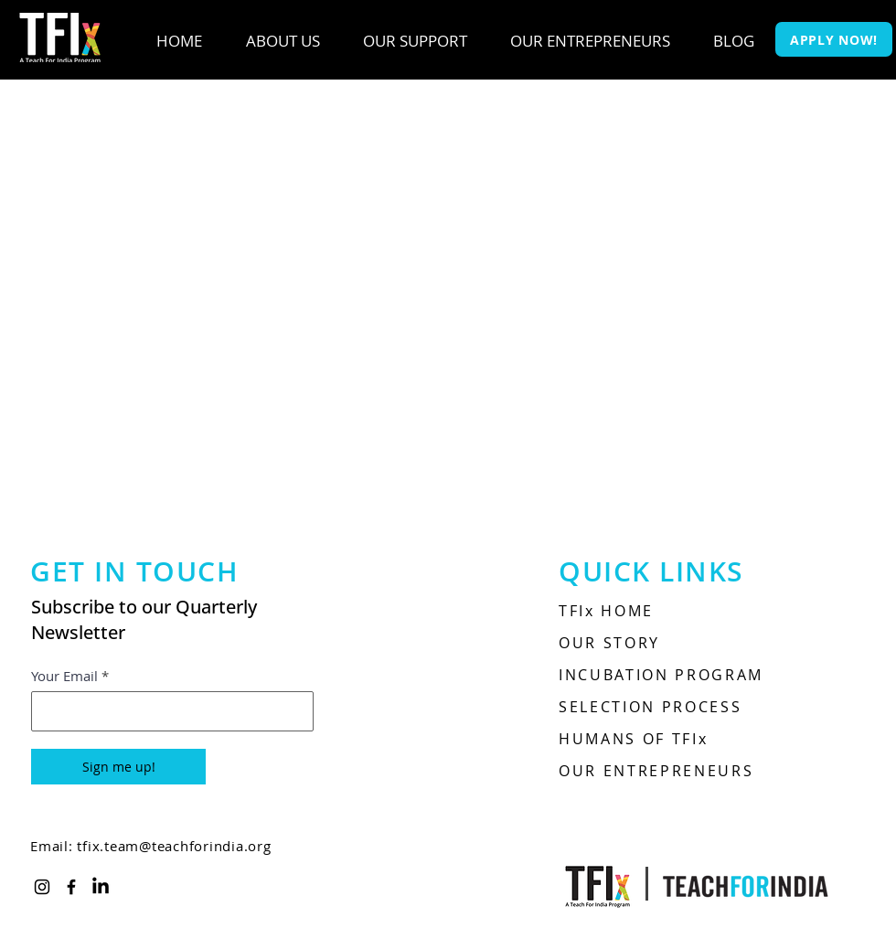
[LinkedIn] (101, 887)
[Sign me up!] (118, 766)
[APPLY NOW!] (833, 39)
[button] (282, 41)
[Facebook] (71, 887)
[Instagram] (42, 887)
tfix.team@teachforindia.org (174, 846)
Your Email (64, 676)
